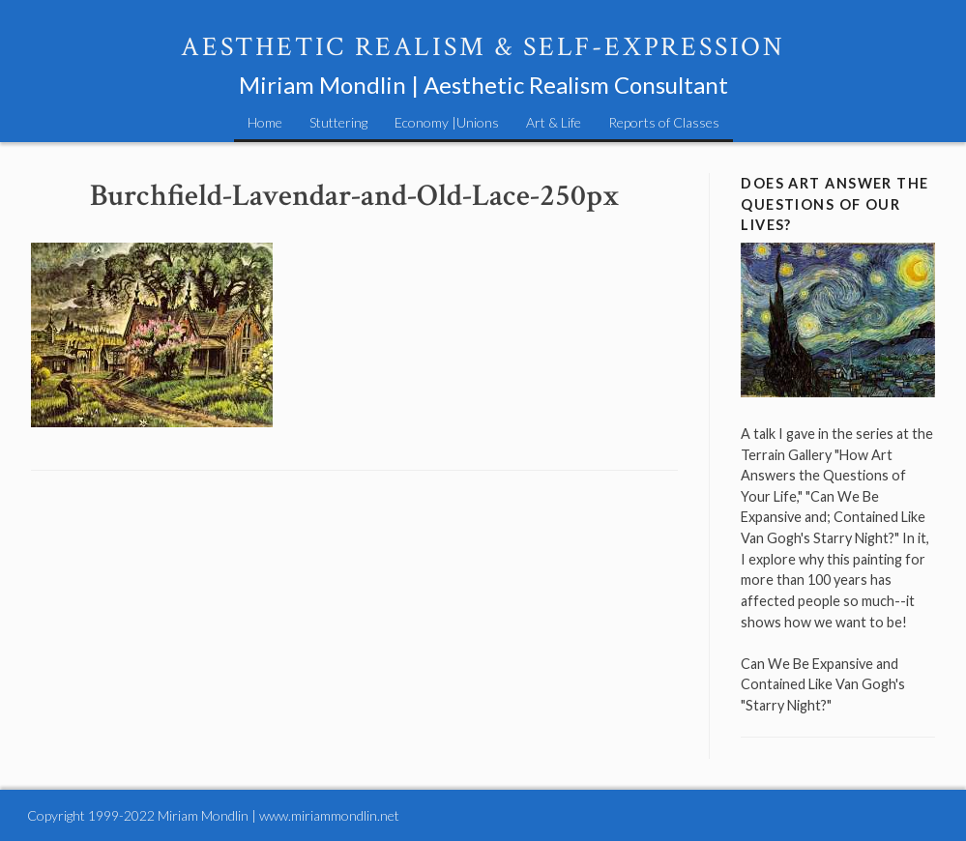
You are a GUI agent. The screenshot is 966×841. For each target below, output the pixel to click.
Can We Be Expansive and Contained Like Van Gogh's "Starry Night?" (823, 684)
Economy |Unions (447, 122)
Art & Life (553, 122)
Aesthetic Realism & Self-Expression (483, 47)
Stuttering (338, 122)
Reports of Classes (663, 122)
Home (265, 122)
